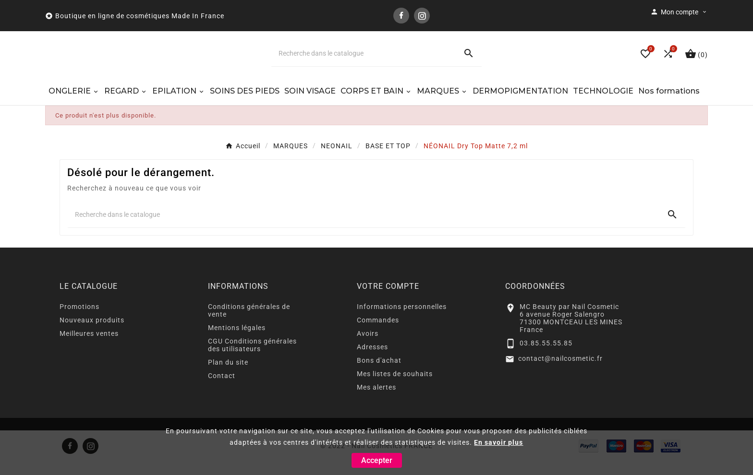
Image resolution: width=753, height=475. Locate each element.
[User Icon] (679, 12)
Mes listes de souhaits (395, 388)
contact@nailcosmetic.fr (560, 372)
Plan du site (228, 376)
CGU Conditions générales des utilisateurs (252, 359)
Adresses (372, 361)
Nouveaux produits (92, 334)
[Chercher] (363, 60)
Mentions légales (237, 341)
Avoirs (367, 347)
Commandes (378, 334)
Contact (221, 389)
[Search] (468, 60)
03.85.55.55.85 (546, 356)
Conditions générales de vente (249, 324)
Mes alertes (376, 401)
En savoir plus (498, 442)
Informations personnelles (402, 320)
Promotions (79, 320)
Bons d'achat (379, 374)
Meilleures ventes (89, 347)
